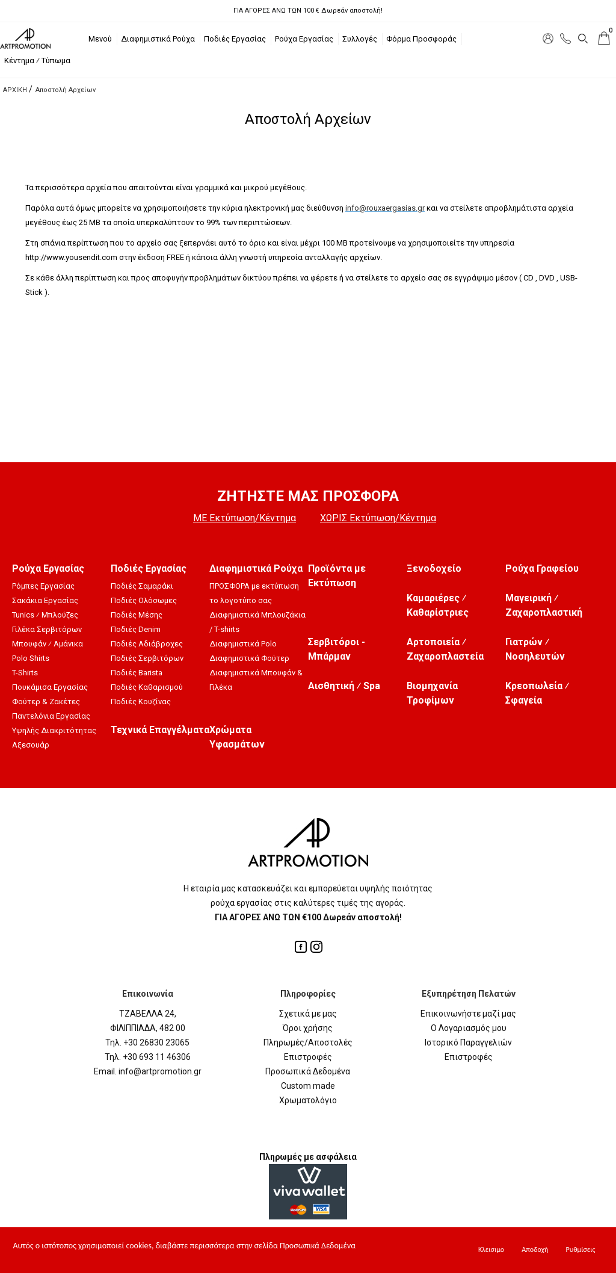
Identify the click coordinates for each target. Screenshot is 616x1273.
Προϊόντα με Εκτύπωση (337, 576)
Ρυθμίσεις (580, 1249)
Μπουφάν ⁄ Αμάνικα (47, 643)
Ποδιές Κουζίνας (141, 701)
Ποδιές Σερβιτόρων (147, 658)
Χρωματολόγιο (308, 1100)
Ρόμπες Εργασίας (43, 585)
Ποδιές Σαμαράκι (142, 585)
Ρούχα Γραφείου (542, 568)
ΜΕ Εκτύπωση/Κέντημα (244, 518)
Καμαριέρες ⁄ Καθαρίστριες (438, 605)
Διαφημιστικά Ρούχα (158, 38)
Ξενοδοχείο (434, 568)
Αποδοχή (535, 1249)
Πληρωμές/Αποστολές (308, 1042)
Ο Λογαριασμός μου (469, 1028)
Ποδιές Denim (136, 629)
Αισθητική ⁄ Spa (344, 686)
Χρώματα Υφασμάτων (237, 737)
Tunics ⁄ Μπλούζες (45, 614)
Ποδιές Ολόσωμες (144, 600)
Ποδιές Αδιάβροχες (147, 643)
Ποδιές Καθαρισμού (147, 687)
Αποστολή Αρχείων (65, 90)
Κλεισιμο (491, 1249)
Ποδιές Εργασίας (235, 38)
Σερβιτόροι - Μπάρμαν (336, 649)
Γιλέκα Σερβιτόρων (47, 629)
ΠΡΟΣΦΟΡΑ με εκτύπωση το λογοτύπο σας (254, 593)
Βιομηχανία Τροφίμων (432, 693)
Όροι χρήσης (308, 1028)
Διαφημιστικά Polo (243, 643)
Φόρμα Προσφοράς (421, 38)
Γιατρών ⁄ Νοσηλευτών (535, 649)
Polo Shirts (30, 658)
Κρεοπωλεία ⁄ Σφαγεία (537, 693)
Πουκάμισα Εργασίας (50, 687)
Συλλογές (359, 38)
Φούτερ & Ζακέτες (46, 701)
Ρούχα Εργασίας (304, 38)
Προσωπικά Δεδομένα (307, 1071)
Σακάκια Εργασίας (45, 600)
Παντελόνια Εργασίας (51, 715)
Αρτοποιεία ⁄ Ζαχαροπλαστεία (445, 649)
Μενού (100, 38)
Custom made (308, 1086)
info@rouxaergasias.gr (385, 207)
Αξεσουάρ (30, 744)
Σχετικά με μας (308, 1013)
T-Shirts (25, 672)
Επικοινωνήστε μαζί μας (468, 1013)
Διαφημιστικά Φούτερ (249, 658)
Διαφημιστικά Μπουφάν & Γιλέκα (256, 680)
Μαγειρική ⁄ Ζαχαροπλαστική (543, 605)
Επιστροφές (308, 1057)
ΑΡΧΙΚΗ (15, 90)
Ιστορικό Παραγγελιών (468, 1042)
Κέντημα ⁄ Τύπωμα (37, 60)
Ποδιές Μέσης (136, 614)
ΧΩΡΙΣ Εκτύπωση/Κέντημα (378, 518)
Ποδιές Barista (136, 672)
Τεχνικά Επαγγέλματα (160, 730)
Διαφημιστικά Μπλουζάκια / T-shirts (257, 622)
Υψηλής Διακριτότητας (54, 730)
